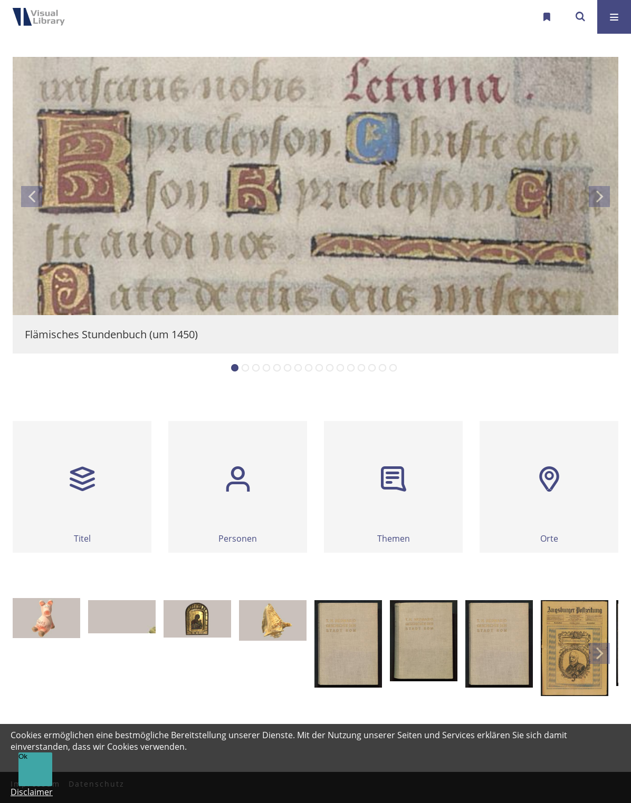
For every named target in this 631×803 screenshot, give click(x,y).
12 (351, 367)
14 (372, 367)
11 (340, 367)
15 (382, 367)
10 (329, 367)
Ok (22, 756)
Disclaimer (32, 792)
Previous (31, 196)
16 (393, 367)
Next (599, 196)
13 (361, 367)
